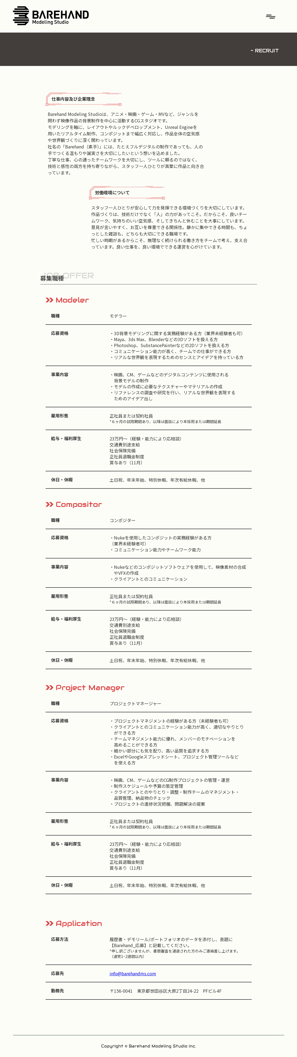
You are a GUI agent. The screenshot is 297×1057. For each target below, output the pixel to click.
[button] (270, 16)
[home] (51, 14)
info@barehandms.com (133, 973)
